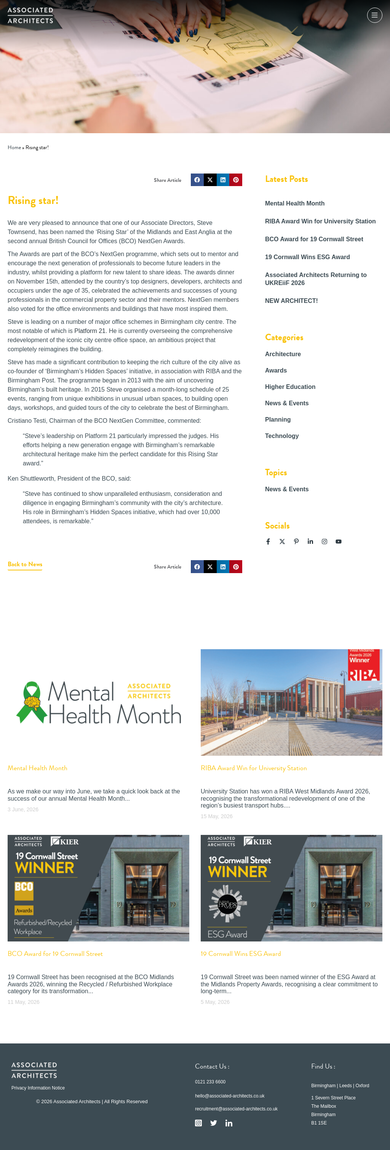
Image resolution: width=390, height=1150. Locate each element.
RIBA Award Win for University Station (320, 221)
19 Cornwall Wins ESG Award (307, 257)
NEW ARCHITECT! (291, 301)
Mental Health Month (294, 203)
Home (14, 147)
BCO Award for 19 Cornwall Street (314, 239)
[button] (197, 180)
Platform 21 (89, 331)
